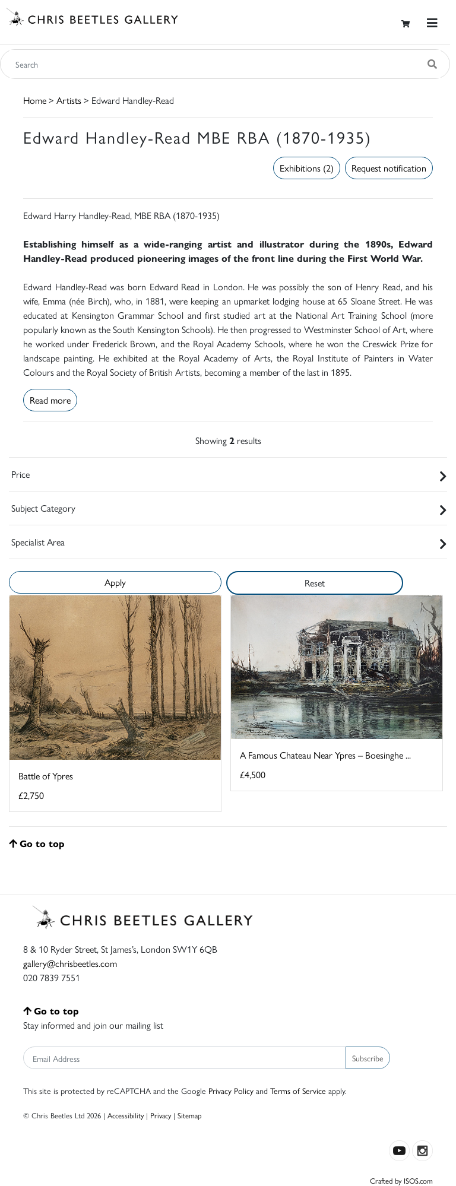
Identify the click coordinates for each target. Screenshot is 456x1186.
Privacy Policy (231, 1090)
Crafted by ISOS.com (401, 1180)
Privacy (160, 1115)
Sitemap (190, 1115)
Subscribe (368, 1058)
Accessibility (125, 1115)
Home (34, 100)
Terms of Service (298, 1090)
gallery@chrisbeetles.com (70, 963)
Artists (68, 100)
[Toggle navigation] (432, 23)
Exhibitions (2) (307, 168)
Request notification (389, 168)
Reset (315, 582)
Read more (50, 400)
